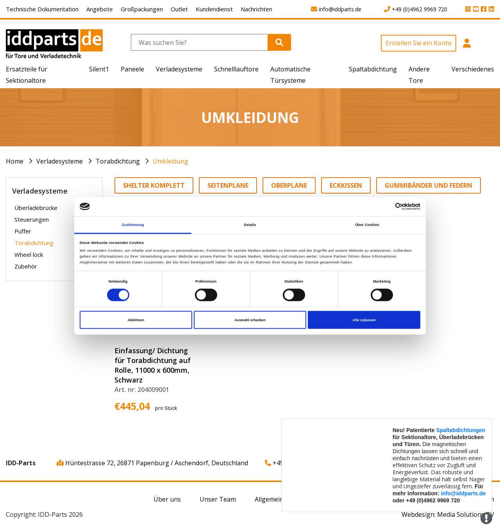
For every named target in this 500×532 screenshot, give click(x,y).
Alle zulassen (364, 320)
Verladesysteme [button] (179, 69)
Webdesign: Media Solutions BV (448, 514)
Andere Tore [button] (419, 75)
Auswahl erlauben (250, 320)
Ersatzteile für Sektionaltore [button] (26, 75)
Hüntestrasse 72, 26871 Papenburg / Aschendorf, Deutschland (152, 463)
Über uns (167, 499)
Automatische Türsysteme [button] (290, 75)
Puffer (22, 231)
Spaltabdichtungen (460, 430)
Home (14, 161)
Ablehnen (135, 320)
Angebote (99, 9)
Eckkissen (346, 185)
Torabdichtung (118, 161)
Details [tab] (250, 224)
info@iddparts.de (463, 493)
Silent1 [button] (99, 69)
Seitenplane (227, 185)
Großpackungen (142, 9)
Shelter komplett (154, 185)
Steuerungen (31, 219)
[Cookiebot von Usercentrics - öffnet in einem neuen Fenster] (386, 206)
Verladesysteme (59, 161)
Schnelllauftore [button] (236, 69)
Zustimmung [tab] (132, 224)
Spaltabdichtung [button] (373, 69)
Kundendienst (214, 9)
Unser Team (218, 499)
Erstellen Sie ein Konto (419, 43)
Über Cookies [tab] (367, 224)
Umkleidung (170, 161)
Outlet (179, 9)
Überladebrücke (35, 208)
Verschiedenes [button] (473, 69)
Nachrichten (256, 9)
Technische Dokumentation (42, 9)
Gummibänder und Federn (428, 185)
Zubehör (25, 266)
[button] (466, 47)
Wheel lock (28, 254)
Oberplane (289, 185)
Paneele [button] (132, 69)
